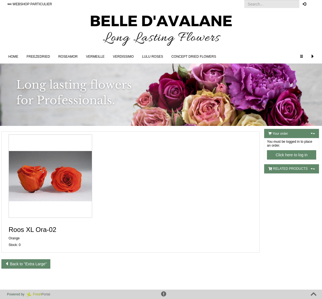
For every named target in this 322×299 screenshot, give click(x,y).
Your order (278, 134)
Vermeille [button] (95, 57)
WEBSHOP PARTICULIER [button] (29, 4)
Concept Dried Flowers (193, 57)
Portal (40, 294)
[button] (313, 4)
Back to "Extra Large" (26, 264)
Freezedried (38, 57)
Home (13, 57)
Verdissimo (123, 57)
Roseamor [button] (68, 57)
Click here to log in (291, 155)
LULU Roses (152, 57)
